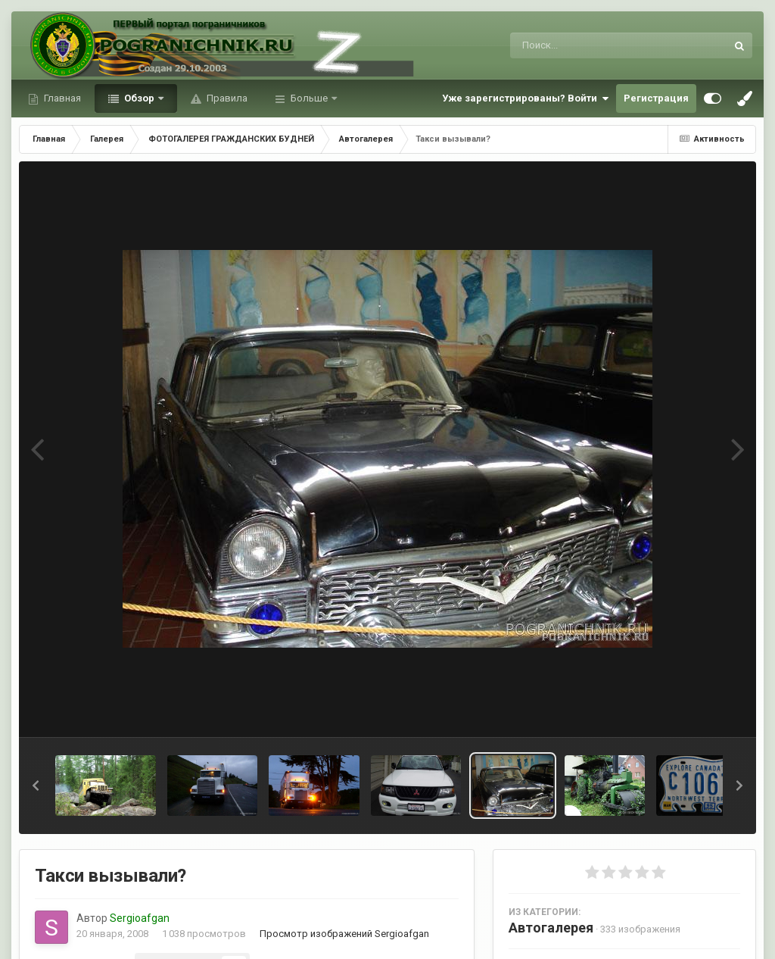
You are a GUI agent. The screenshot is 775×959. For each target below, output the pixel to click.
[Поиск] (590, 45)
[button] (35, 785)
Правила (225, 98)
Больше (309, 98)
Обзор (139, 98)
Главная (61, 98)
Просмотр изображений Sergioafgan (344, 933)
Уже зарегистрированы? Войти (525, 98)
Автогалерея (551, 928)
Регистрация (656, 98)
